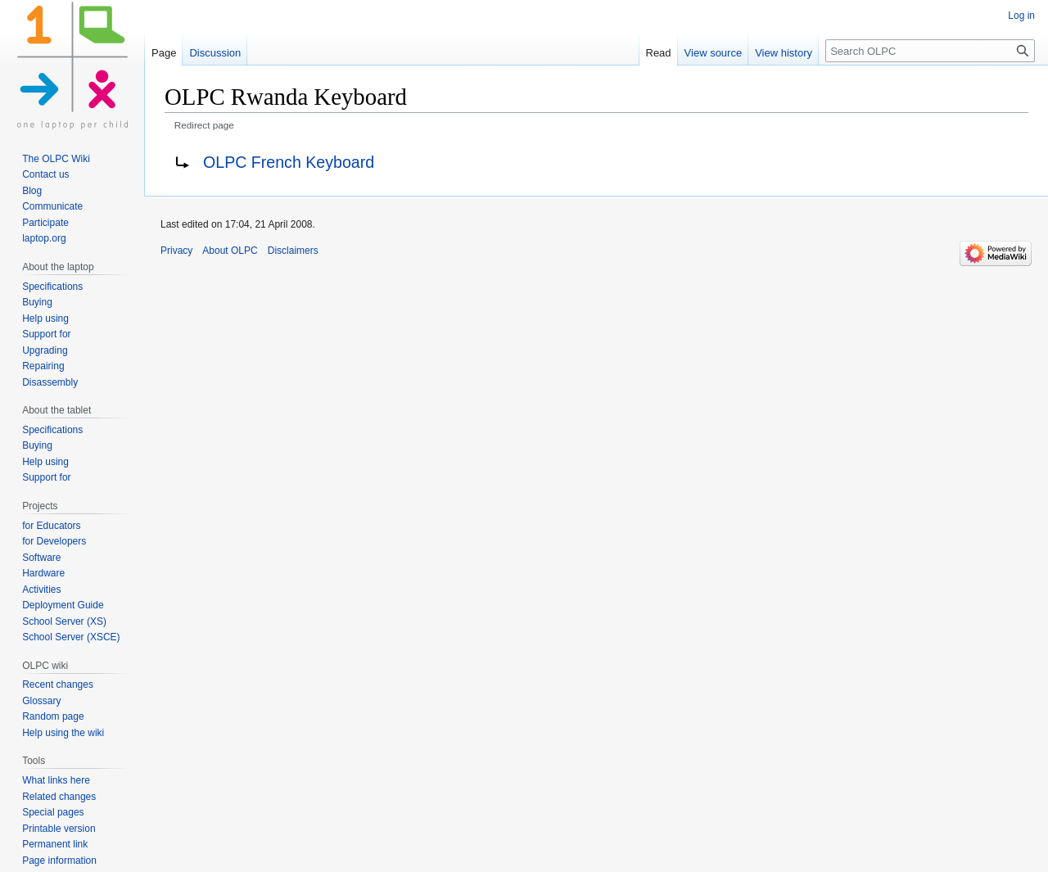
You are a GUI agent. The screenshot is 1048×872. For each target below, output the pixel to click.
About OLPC (229, 250)
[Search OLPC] (930, 50)
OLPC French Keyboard (288, 162)
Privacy (176, 250)
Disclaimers (293, 250)
